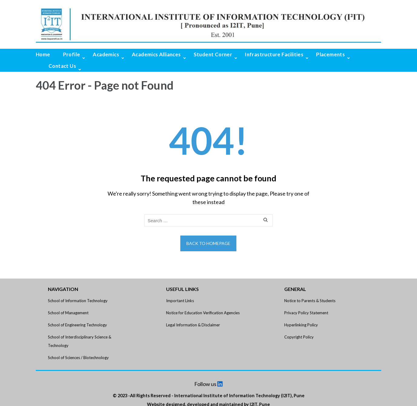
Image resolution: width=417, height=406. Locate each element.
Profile (71, 54)
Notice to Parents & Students (309, 300)
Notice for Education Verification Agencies (203, 312)
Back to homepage (208, 243)
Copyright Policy (299, 337)
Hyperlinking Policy (301, 324)
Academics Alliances (156, 54)
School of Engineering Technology (77, 324)
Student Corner (213, 54)
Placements (330, 54)
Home (43, 54)
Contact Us (62, 66)
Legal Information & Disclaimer (193, 324)
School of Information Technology (78, 300)
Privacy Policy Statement (306, 312)
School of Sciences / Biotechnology (78, 357)
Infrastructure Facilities (274, 54)
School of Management (68, 312)
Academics (106, 54)
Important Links (180, 300)
